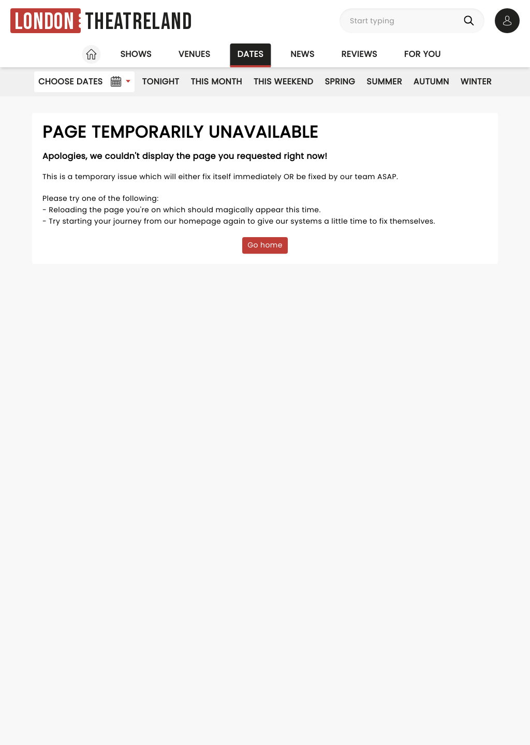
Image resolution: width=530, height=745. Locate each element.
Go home (265, 245)
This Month (216, 81)
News (302, 54)
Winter (476, 81)
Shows (135, 54)
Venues (195, 54)
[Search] (471, 20)
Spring (340, 81)
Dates (250, 54)
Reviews (359, 54)
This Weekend (283, 81)
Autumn (431, 81)
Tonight (160, 81)
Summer (384, 81)
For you (422, 54)
